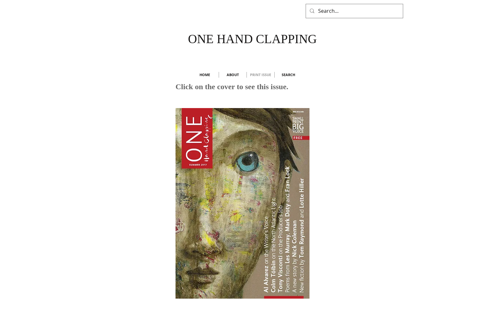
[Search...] (353, 11)
